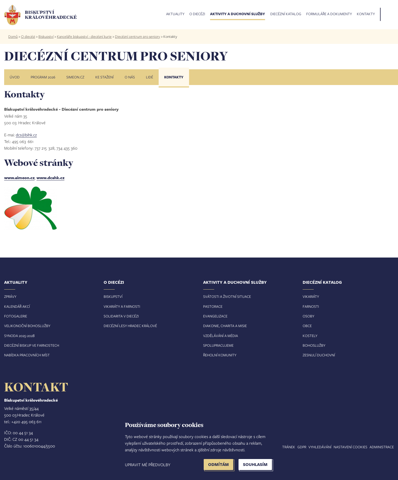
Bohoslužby (314, 345)
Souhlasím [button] (255, 464)
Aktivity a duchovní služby (237, 14)
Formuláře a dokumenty (329, 14)
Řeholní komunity (219, 354)
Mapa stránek (282, 446)
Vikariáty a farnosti (122, 306)
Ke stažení (104, 77)
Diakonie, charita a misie (225, 325)
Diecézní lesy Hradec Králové (130, 325)
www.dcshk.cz (50, 178)
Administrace (382, 446)
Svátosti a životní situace (227, 296)
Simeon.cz (75, 77)
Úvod (15, 77)
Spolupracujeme (218, 345)
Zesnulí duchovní (319, 354)
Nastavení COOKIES (350, 446)
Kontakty (366, 14)
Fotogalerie (15, 316)
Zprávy (10, 296)
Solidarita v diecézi (121, 316)
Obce (307, 325)
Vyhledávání (319, 446)
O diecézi (197, 14)
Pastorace (212, 306)
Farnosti (311, 306)
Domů (13, 36)
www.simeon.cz (19, 178)
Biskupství (46, 36)
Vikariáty (311, 296)
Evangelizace (215, 316)
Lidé (149, 77)
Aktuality (175, 14)
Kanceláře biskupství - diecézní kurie (84, 36)
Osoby (308, 316)
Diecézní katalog (285, 14)
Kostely (310, 335)
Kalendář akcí (17, 306)
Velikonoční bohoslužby (27, 325)
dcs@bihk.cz (26, 134)
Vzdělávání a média (220, 335)
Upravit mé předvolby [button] (147, 464)
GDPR (301, 446)
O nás (130, 77)
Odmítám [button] (218, 464)
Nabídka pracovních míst (27, 354)
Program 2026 (43, 77)
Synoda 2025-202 (18, 335)
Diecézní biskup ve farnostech (31, 345)
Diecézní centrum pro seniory (137, 36)
